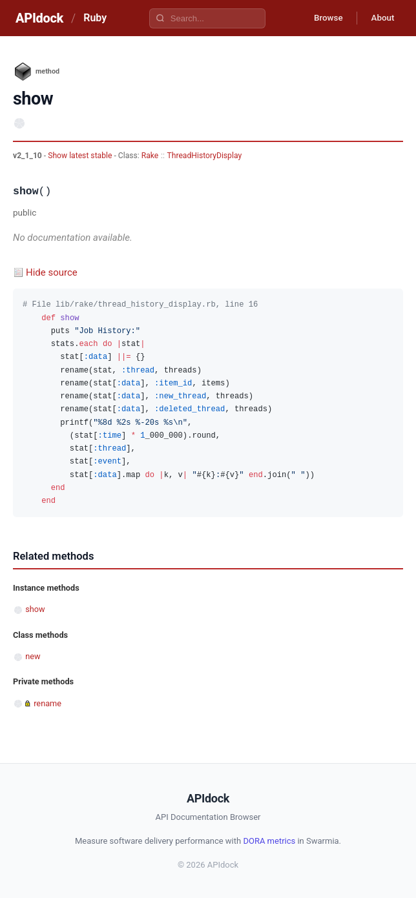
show (35, 609)
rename (47, 703)
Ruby (95, 18)
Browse (322, 18)
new (32, 656)
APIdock (39, 18)
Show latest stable (81, 155)
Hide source (52, 272)
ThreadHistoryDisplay (204, 155)
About (380, 18)
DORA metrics (269, 841)
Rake (150, 155)
